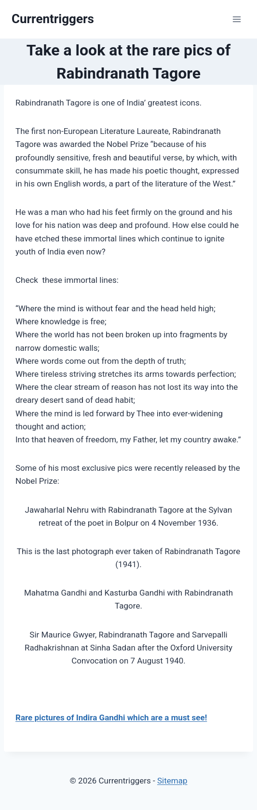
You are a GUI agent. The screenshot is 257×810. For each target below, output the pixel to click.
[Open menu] (236, 19)
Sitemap (172, 780)
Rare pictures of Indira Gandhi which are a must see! (111, 717)
